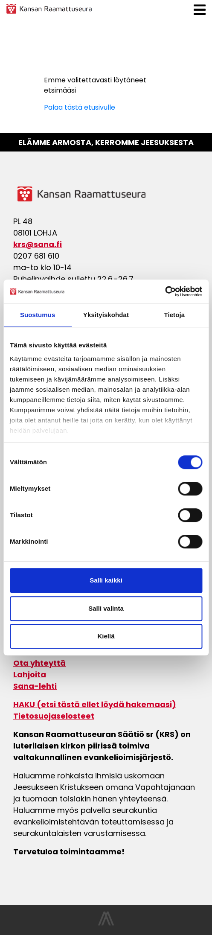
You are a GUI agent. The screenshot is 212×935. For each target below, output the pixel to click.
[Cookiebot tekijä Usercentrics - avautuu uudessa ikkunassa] (165, 291)
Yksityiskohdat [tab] (106, 314)
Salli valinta (106, 608)
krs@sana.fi (37, 244)
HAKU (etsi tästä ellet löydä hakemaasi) (94, 704)
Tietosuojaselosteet (53, 716)
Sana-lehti (35, 686)
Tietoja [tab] (174, 314)
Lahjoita (29, 674)
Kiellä (105, 636)
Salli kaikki (106, 580)
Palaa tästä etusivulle (79, 107)
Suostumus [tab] (37, 314)
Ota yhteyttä (39, 663)
